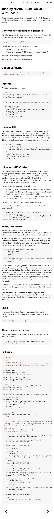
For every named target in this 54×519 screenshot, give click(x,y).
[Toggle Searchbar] (11, 2)
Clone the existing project (16, 329)
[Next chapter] (48, 511)
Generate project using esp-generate (22, 30)
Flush (5, 307)
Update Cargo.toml (12, 67)
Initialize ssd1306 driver (15, 167)
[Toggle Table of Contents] (2, 2)
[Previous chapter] (6, 511)
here (46, 235)
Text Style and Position (12, 226)
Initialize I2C (9, 126)
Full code (7, 351)
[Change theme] (7, 2)
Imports (6, 83)
